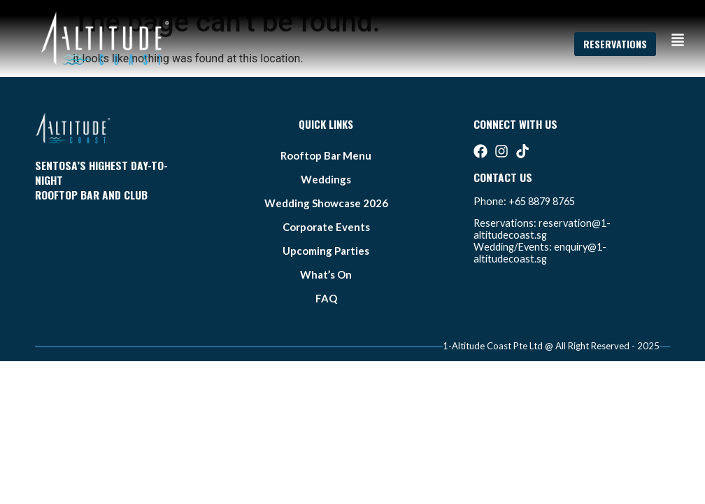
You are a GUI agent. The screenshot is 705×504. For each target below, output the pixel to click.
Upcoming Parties (326, 250)
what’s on (326, 274)
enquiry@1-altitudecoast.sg (539, 253)
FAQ (326, 298)
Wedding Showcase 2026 (326, 203)
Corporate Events (326, 226)
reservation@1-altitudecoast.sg (542, 229)
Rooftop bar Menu (325, 155)
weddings (326, 179)
